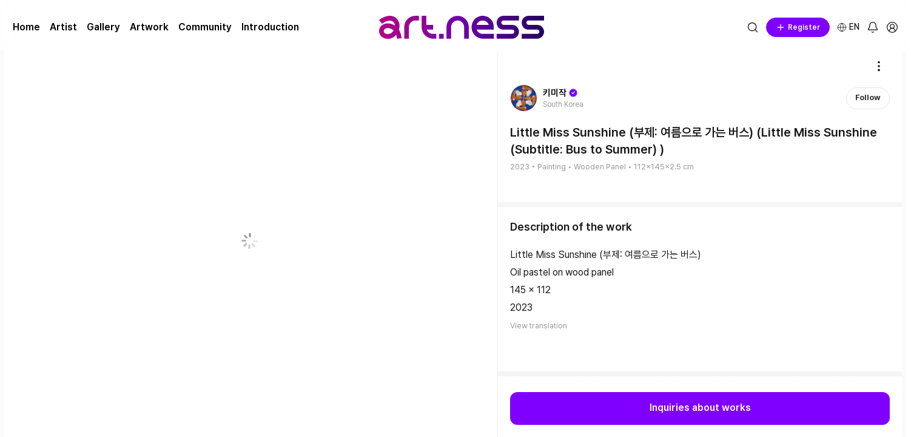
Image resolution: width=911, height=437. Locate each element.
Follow (868, 97)
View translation (538, 325)
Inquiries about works (700, 408)
